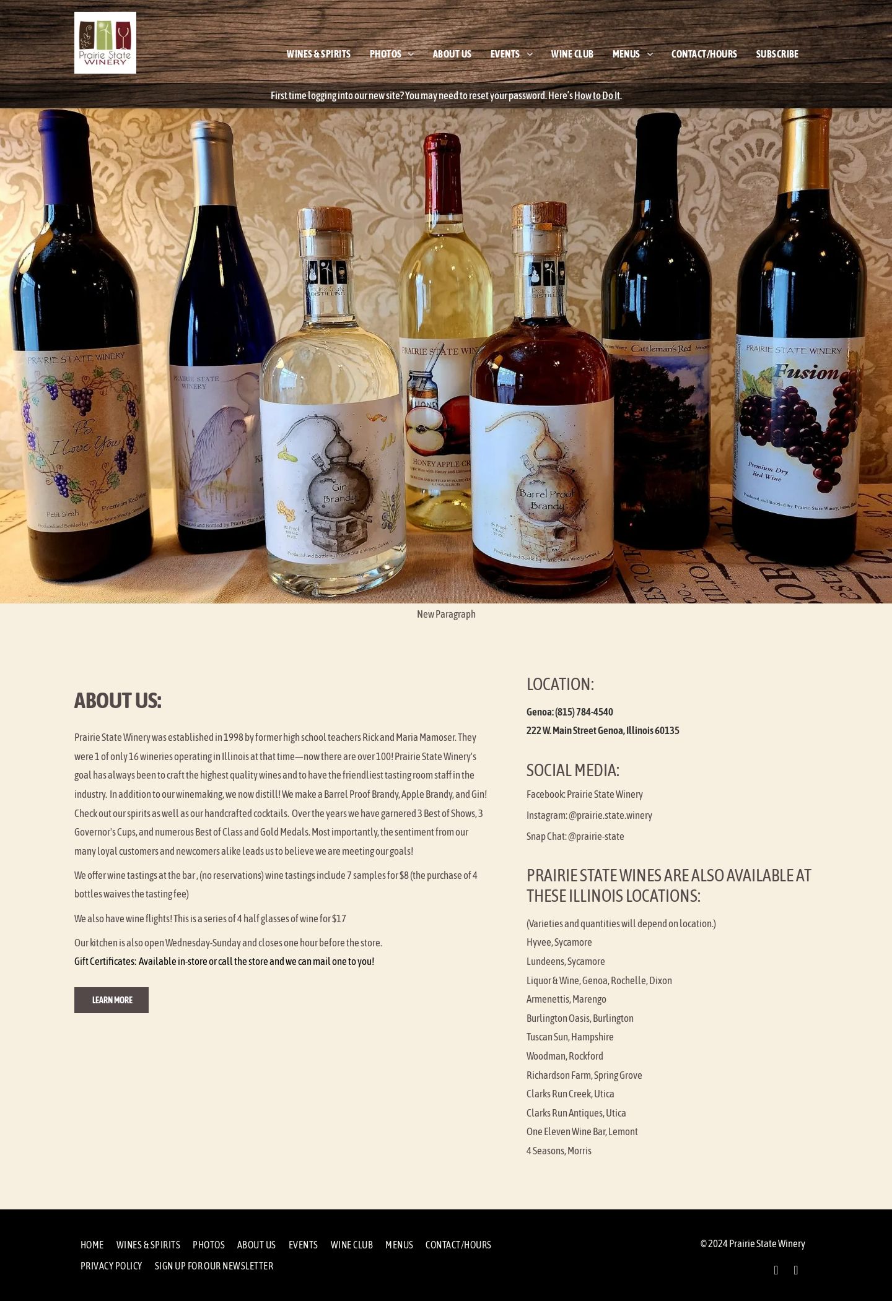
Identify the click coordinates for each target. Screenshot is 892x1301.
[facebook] (776, 1271)
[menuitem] (319, 53)
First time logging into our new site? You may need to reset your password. (409, 95)
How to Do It (597, 95)
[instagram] (796, 1271)
